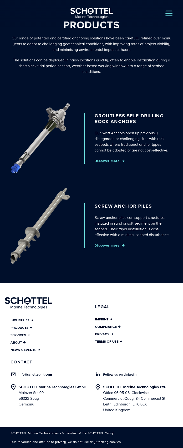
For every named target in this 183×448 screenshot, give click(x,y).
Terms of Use (108, 342)
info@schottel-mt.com (35, 374)
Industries (21, 320)
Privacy (104, 334)
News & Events (25, 350)
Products (21, 328)
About (18, 342)
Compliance (108, 327)
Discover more (107, 161)
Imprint (103, 319)
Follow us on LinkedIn (120, 374)
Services (20, 335)
